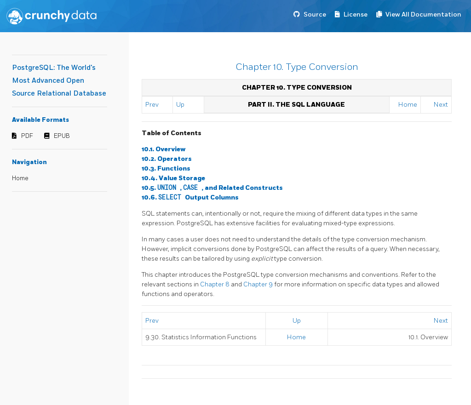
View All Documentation (423, 14)
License (356, 14)
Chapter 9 (258, 284)
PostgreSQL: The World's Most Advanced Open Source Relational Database (59, 80)
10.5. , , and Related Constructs (212, 188)
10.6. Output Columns (190, 197)
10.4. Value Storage (173, 178)
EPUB (62, 136)
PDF (27, 136)
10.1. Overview (163, 149)
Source (315, 14)
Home (20, 178)
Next (441, 104)
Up (180, 104)
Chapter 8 (215, 284)
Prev (152, 104)
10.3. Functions (166, 168)
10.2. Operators (167, 159)
